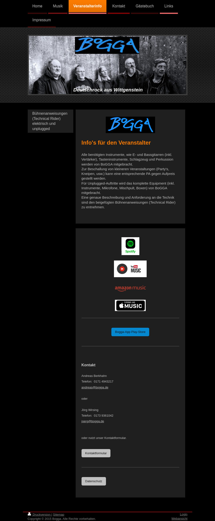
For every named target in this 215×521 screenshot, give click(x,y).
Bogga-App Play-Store (130, 332)
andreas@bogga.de (95, 387)
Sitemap (58, 514)
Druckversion (39, 514)
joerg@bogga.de (93, 421)
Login (184, 514)
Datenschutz (93, 481)
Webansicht (180, 518)
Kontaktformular (96, 453)
